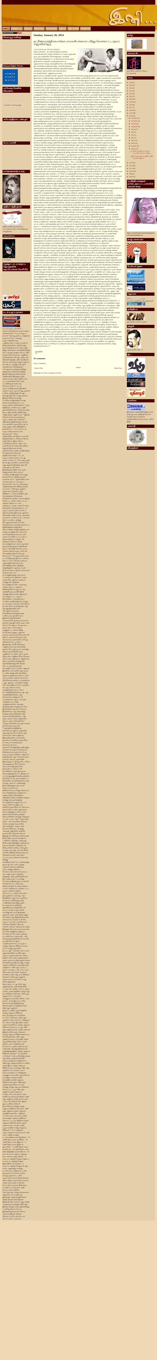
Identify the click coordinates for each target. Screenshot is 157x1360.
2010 (131, 171)
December (134, 118)
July (132, 132)
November (134, 121)
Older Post (118, 368)
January (133, 149)
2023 (131, 91)
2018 (131, 105)
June (132, 135)
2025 (131, 85)
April (133, 140)
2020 (131, 99)
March (133, 143)
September (134, 126)
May (132, 137)
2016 (131, 110)
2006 (131, 176)
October (133, 124)
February (134, 146)
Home (78, 367)
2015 (131, 113)
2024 (131, 88)
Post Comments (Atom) (52, 373)
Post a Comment (40, 363)
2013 (131, 163)
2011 (131, 168)
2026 (131, 82)
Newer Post (38, 368)
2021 (131, 96)
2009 (131, 174)
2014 (131, 116)
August (133, 129)
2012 (131, 165)
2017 (131, 107)
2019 (131, 102)
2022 (131, 93)
